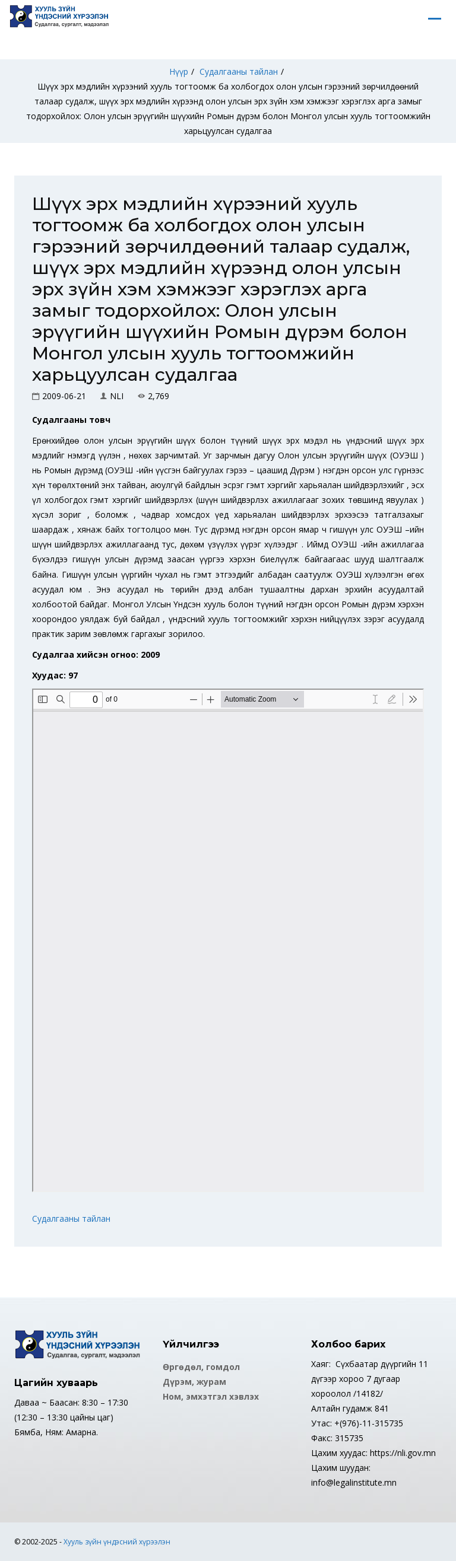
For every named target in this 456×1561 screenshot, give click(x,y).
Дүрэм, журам (194, 1381)
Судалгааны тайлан (239, 71)
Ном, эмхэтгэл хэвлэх (211, 1396)
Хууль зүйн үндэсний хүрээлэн (117, 1542)
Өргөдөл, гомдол (201, 1366)
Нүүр (178, 71)
